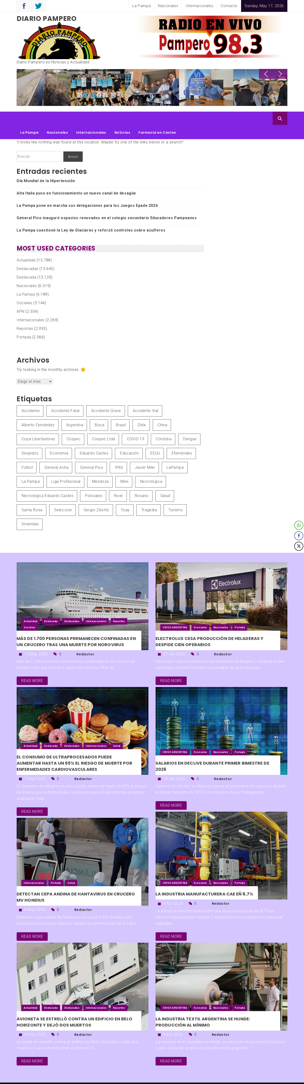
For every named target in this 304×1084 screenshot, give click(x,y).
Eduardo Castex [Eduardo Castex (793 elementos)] (94, 439)
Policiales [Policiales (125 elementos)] (93, 481)
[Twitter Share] (298, 546)
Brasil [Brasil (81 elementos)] (121, 410)
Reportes (25, 314)
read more (32, 666)
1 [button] (247, 101)
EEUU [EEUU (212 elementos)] (155, 439)
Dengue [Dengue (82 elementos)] (190, 424)
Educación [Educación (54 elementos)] (129, 439)
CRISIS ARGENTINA (175, 613)
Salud (116, 731)
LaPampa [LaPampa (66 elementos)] (175, 453)
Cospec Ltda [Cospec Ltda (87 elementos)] (103, 424)
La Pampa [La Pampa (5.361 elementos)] (31, 467)
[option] (35, 88)
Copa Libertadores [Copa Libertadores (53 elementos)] (38, 424)
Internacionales (199, 6)
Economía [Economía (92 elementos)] (59, 439)
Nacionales (168, 6)
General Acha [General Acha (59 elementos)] (56, 453)
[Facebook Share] (298, 535)
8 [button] (280, 101)
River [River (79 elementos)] (118, 481)
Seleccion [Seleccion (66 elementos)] (63, 495)
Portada (24, 323)
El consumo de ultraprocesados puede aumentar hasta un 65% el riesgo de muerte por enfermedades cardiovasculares (75, 749)
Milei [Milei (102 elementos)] (124, 467)
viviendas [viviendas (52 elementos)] (30, 509)
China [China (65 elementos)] (162, 410)
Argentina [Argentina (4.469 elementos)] (74, 410)
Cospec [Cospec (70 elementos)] (74, 424)
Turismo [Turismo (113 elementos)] (175, 495)
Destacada (26, 263)
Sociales (24, 288)
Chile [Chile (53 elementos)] (142, 410)
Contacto (229, 6)
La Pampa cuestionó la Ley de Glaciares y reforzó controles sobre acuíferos (91, 216)
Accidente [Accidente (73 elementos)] (31, 396)
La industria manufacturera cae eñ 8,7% (204, 880)
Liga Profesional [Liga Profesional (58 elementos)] (66, 467)
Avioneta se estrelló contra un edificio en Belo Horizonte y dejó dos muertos (74, 1008)
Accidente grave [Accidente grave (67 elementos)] (106, 396)
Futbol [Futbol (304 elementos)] (27, 453)
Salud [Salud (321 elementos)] (165, 481)
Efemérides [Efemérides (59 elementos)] (182, 439)
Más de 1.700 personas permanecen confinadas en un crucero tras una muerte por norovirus (76, 627)
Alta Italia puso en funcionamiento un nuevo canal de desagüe (76, 179)
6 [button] (271, 101)
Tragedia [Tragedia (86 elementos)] (149, 495)
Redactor (85, 640)
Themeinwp (233, 1076)
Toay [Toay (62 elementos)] (125, 495)
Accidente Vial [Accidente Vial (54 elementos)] (145, 396)
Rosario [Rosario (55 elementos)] (142, 481)
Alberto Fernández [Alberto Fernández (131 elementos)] (38, 410)
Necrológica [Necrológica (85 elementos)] (151, 467)
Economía (200, 613)
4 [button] (261, 101)
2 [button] (252, 101)
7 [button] (275, 101)
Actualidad (26, 246)
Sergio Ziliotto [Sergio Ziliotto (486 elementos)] (96, 495)
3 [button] (256, 101)
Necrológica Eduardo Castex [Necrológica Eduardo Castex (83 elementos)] (48, 481)
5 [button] (266, 101)
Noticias (122, 118)
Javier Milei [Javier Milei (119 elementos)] (145, 453)
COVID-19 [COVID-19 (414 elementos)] (135, 424)
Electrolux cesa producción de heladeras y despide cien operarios (209, 627)
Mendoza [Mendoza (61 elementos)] (100, 467)
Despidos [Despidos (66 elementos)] (30, 439)
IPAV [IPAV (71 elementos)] (119, 453)
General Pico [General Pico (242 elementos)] (91, 453)
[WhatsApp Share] (298, 525)
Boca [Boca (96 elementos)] (99, 410)
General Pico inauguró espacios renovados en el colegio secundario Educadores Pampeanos (107, 203)
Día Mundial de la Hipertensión (46, 166)
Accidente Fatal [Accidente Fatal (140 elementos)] (65, 396)
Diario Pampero (46, 18)
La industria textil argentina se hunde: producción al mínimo (203, 1008)
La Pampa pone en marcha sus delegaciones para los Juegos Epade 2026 (87, 191)
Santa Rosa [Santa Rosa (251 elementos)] (32, 495)
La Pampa (141, 6)
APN (20, 297)
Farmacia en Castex (157, 118)
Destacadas (27, 254)
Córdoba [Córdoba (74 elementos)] (163, 424)
